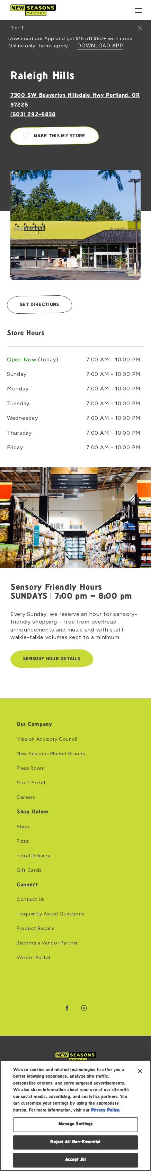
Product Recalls (36, 928)
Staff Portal (31, 783)
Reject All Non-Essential (75, 1142)
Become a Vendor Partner (47, 943)
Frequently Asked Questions (51, 914)
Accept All (75, 1160)
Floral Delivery (34, 856)
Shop (23, 827)
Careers (26, 797)
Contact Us (31, 899)
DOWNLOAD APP (100, 45)
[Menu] (138, 10)
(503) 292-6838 (33, 115)
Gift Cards (29, 870)
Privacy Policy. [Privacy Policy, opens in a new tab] (105, 1110)
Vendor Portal (33, 957)
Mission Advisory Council (47, 739)
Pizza (23, 841)
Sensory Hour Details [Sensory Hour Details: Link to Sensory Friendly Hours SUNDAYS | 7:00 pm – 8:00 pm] (51, 659)
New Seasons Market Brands (51, 754)
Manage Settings (76, 1124)
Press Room (31, 768)
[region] (75, 1115)
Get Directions (39, 305)
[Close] (140, 1071)
